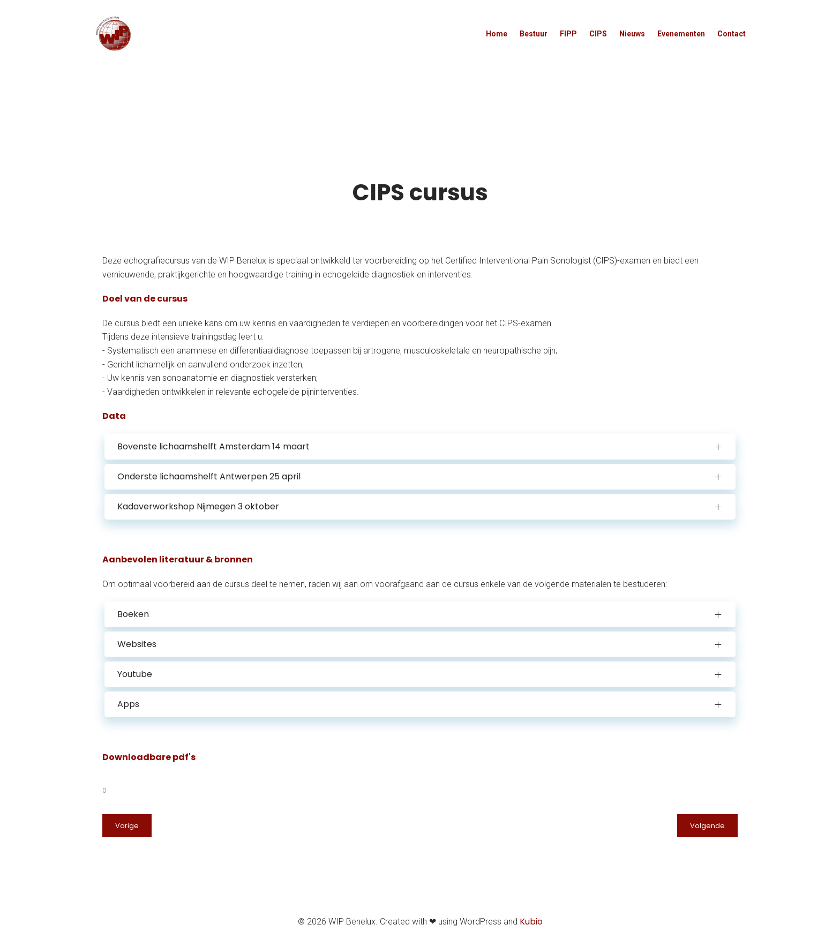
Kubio (531, 924)
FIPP (568, 34)
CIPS (598, 34)
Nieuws (632, 34)
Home (496, 34)
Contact (731, 34)
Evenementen (681, 34)
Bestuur (534, 34)
